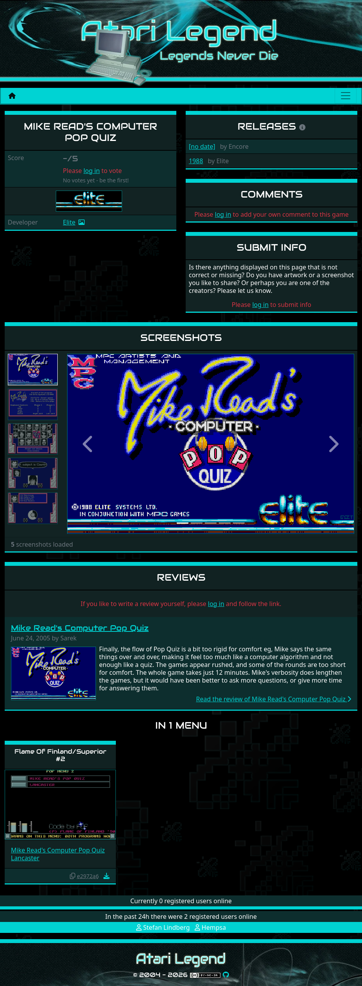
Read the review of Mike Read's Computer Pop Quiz (273, 699)
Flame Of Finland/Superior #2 (60, 755)
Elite (69, 222)
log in (91, 170)
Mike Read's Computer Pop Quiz (80, 628)
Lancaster (25, 858)
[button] (88, 444)
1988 (196, 161)
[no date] (202, 146)
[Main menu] (346, 95)
